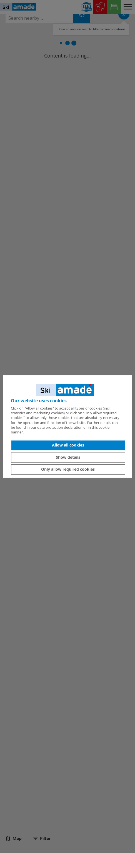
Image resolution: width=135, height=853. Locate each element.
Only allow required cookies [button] (68, 469)
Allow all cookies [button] (68, 445)
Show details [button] (68, 457)
